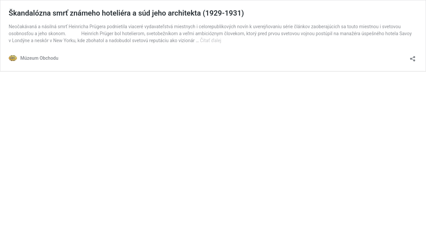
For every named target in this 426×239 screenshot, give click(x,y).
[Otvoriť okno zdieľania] (412, 56)
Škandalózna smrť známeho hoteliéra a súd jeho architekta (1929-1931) (126, 13)
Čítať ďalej (210, 40)
